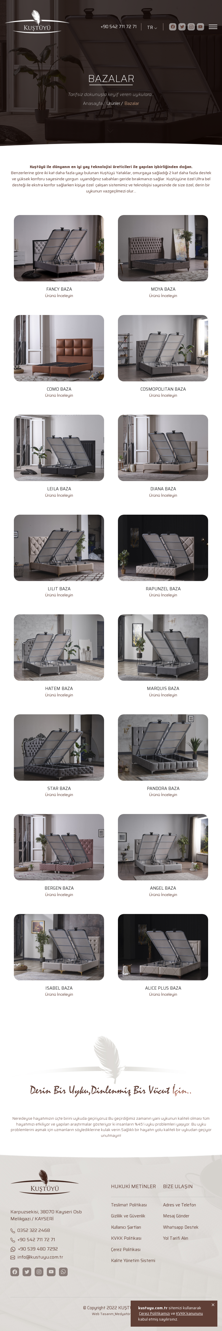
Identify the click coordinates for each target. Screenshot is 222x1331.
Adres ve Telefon (179, 1205)
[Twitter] (182, 26)
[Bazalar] (131, 103)
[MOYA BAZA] (163, 257)
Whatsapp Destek (181, 1227)
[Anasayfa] (95, 103)
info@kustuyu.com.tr (36, 1257)
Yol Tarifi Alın (175, 1238)
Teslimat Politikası (129, 1205)
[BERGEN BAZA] (59, 856)
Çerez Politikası (125, 1249)
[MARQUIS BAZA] (163, 656)
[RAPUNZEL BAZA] (163, 556)
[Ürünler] (115, 103)
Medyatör (122, 1314)
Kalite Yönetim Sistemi (133, 1260)
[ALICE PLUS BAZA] (163, 956)
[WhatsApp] (63, 1272)
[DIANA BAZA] (163, 456)
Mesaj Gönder (176, 1216)
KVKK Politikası (126, 1238)
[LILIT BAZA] (59, 556)
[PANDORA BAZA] (163, 756)
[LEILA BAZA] (59, 456)
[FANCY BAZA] (59, 257)
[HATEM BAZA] (59, 656)
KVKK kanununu (189, 1313)
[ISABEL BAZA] (59, 956)
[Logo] (49, 22)
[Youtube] (200, 26)
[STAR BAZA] (59, 756)
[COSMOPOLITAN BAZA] (163, 357)
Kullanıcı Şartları (126, 1227)
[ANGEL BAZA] (163, 856)
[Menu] (213, 27)
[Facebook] (172, 26)
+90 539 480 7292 (34, 1248)
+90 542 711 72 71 (119, 26)
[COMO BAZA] (59, 357)
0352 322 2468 (30, 1230)
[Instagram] (191, 26)
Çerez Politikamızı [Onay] (154, 1313)
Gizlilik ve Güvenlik (128, 1216)
